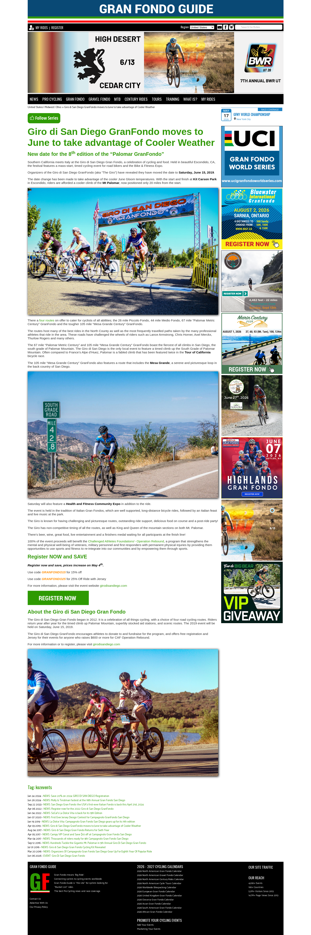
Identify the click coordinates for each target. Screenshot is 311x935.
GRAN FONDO (75, 99)
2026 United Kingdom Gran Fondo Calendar (159, 896)
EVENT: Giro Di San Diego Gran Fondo (64, 856)
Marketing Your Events (148, 929)
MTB (117, 99)
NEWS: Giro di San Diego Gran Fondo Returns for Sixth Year (76, 830)
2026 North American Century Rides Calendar (160, 879)
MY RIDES (42, 27)
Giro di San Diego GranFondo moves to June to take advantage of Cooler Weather (109, 107)
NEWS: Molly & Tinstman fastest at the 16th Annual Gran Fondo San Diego (84, 800)
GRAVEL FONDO (99, 99)
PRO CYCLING (52, 99)
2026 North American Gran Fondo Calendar (159, 871)
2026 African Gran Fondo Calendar (154, 912)
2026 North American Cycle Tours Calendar (159, 883)
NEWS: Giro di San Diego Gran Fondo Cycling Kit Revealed (73, 847)
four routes (46, 320)
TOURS (157, 99)
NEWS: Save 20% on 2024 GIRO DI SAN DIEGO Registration (76, 796)
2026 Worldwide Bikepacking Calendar (156, 887)
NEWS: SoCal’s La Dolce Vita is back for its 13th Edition (72, 813)
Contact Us (35, 899)
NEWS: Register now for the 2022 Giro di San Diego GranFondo (78, 809)
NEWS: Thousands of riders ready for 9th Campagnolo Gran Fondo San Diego (85, 839)
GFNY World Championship (251, 114)
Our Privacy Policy (39, 907)
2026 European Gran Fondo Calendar (156, 891)
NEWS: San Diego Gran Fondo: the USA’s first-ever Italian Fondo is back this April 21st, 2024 (93, 805)
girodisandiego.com (113, 585)
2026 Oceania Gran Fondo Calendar (155, 900)
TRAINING (172, 99)
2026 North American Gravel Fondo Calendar (160, 875)
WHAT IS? (190, 99)
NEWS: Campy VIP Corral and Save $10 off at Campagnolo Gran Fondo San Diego (87, 834)
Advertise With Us (39, 903)
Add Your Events (145, 925)
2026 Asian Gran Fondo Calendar (154, 904)
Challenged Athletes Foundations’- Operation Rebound (126, 541)
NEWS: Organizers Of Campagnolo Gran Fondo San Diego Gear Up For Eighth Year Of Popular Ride (97, 852)
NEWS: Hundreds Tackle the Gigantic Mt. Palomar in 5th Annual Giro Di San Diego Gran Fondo (94, 843)
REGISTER (57, 27)
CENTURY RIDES (136, 99)
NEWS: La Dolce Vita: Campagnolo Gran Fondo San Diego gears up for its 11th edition (88, 822)
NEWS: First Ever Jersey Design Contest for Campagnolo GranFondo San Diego (86, 817)
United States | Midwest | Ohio (44, 107)
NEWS (34, 99)
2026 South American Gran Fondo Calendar (159, 908)
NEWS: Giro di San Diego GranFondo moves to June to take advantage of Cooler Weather (92, 826)
